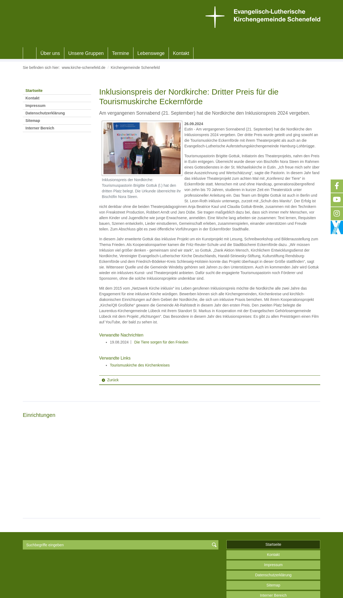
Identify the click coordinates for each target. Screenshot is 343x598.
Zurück (113, 380)
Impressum (35, 105)
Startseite (34, 90)
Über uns (50, 53)
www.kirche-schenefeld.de (84, 67)
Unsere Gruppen (86, 53)
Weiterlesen (41, 478)
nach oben (273, 581)
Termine (120, 53)
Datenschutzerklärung (45, 113)
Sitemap (32, 120)
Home (29, 53)
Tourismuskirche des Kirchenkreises (140, 365)
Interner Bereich (39, 128)
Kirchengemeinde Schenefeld (135, 67)
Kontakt (181, 53)
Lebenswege (151, 53)
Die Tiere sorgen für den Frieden (160, 342)
